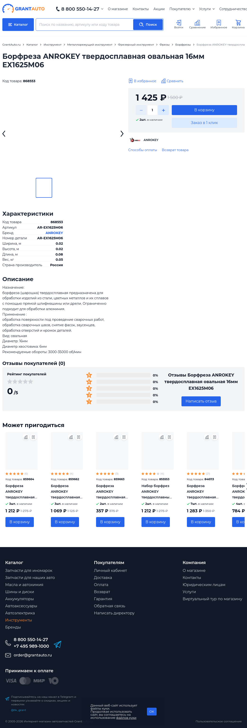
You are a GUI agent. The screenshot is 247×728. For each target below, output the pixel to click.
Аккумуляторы (19, 599)
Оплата (101, 584)
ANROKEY (54, 233)
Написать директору (114, 613)
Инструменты (18, 620)
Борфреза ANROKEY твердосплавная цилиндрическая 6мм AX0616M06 (111, 497)
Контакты (141, 9)
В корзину (204, 110)
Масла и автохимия (24, 584)
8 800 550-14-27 (80, 9)
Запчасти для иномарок (28, 570)
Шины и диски (19, 592)
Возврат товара (175, 150)
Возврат (102, 592)
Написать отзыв (201, 401)
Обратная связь (109, 606)
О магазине (118, 9)
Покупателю (181, 9)
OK (151, 711)
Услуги (207, 9)
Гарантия (103, 599)
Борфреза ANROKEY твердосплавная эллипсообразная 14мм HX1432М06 (21, 497)
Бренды (13, 627)
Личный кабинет (110, 570)
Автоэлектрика (20, 613)
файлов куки (126, 717)
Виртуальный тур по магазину (212, 599)
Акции (159, 9)
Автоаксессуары (21, 606)
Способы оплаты (142, 150)
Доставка (103, 577)
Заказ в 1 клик (204, 122)
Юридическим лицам (204, 584)
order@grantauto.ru (33, 655)
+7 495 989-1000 (31, 646)
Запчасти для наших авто (30, 577)
